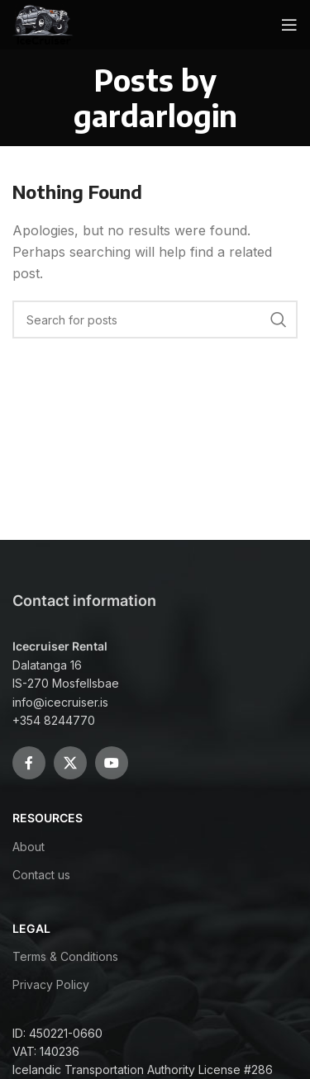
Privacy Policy (50, 984)
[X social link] (70, 762)
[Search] (155, 319)
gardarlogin (155, 115)
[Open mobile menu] (289, 24)
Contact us (41, 875)
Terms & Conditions (65, 956)
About (28, 847)
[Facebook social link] (28, 762)
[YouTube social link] (111, 762)
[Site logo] (43, 23)
